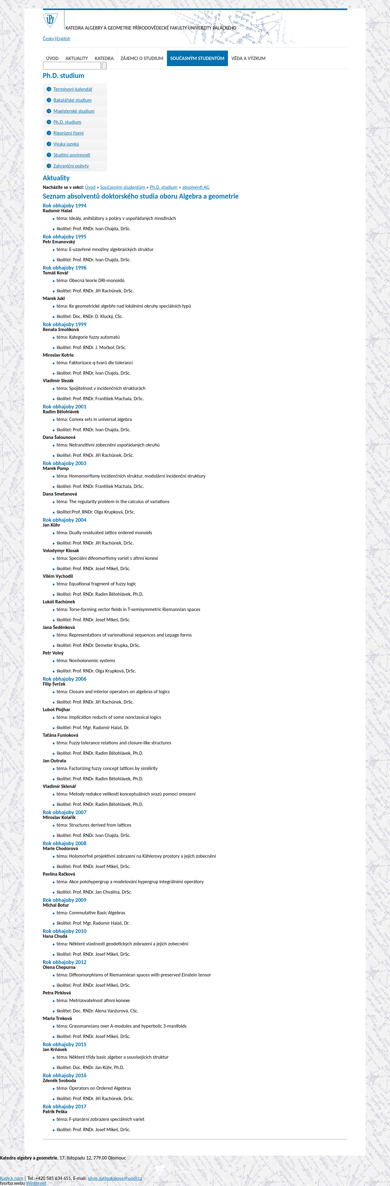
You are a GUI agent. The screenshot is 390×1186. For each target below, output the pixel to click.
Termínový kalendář (73, 89)
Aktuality (77, 58)
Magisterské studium (74, 111)
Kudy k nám (11, 1178)
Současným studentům (197, 58)
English (63, 38)
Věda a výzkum (249, 58)
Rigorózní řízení (69, 133)
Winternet (36, 1183)
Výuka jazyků (66, 144)
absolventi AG (195, 187)
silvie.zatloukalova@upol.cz (115, 1178)
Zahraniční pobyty (71, 166)
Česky (48, 38)
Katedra (104, 58)
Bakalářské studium (73, 100)
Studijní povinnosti (72, 155)
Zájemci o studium (142, 58)
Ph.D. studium (67, 122)
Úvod (52, 58)
